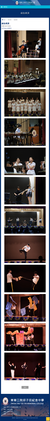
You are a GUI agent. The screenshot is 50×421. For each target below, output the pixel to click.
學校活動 (9, 19)
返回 (25, 387)
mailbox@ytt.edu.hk (12, 414)
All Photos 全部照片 (7, 28)
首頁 (4, 19)
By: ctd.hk (25, 419)
